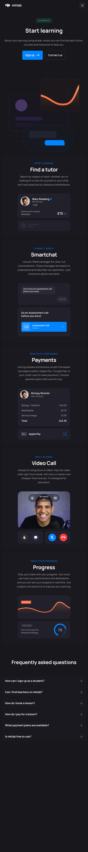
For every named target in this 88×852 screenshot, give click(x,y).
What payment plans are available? (27, 725)
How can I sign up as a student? (24, 681)
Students (44, 20)
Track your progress (44, 561)
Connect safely (44, 248)
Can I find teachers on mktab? (24, 692)
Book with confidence (44, 353)
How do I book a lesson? (20, 703)
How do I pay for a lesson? (21, 714)
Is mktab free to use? (18, 736)
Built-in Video (44, 457)
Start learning (44, 163)
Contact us (55, 55)
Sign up (30, 55)
